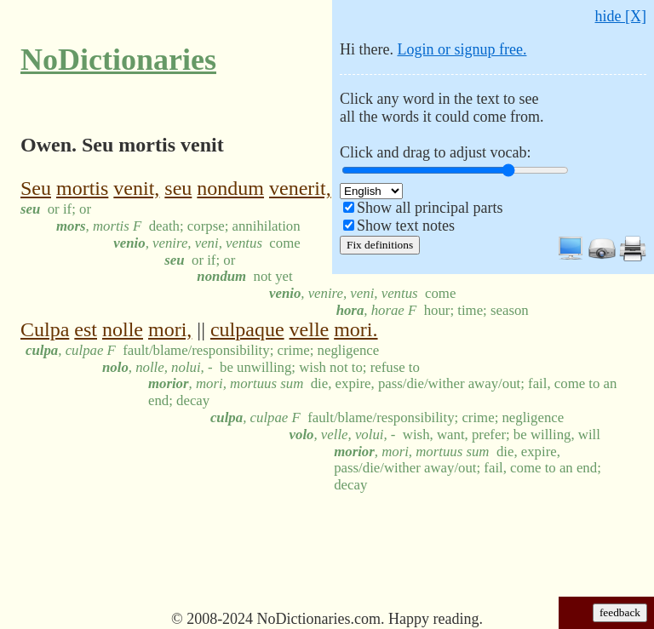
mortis (82, 188)
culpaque (247, 329)
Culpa (44, 329)
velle (310, 329)
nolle (122, 329)
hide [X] (620, 16)
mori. (355, 329)
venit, (136, 188)
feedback (620, 612)
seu (178, 188)
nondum (230, 188)
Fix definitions (380, 244)
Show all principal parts (429, 207)
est (85, 329)
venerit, (300, 188)
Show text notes (406, 225)
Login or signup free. (461, 49)
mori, (170, 329)
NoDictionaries (118, 60)
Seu (35, 188)
